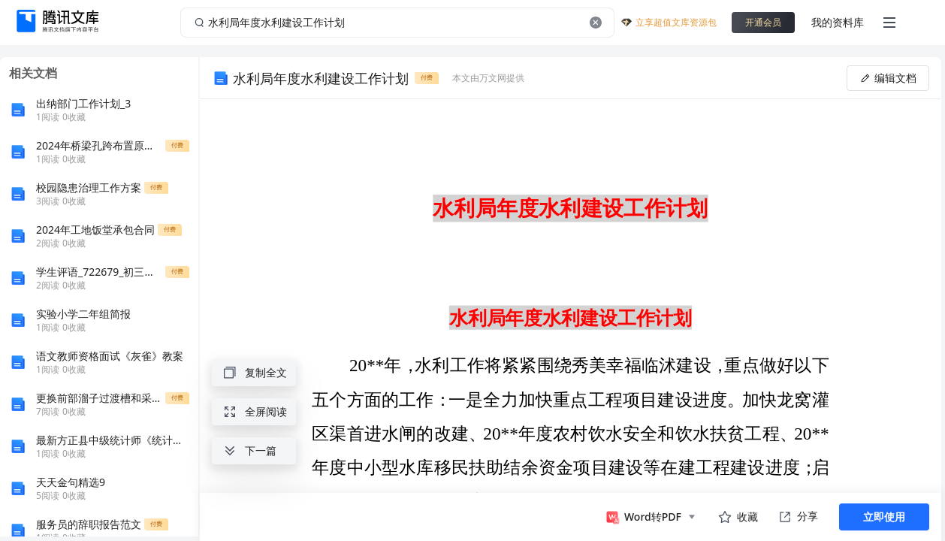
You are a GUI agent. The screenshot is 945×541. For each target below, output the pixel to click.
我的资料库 (837, 22)
